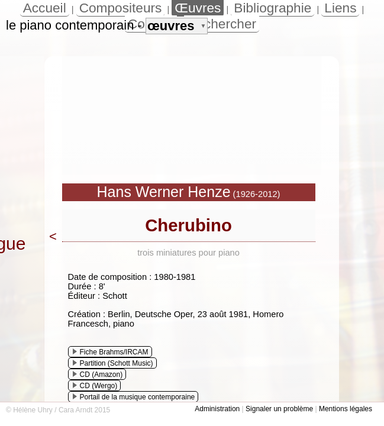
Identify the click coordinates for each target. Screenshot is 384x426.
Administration (217, 409)
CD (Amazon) (98, 374)
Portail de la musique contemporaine (134, 397)
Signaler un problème (279, 409)
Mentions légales (345, 409)
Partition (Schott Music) (113, 363)
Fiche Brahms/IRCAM (111, 352)
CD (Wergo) (95, 386)
